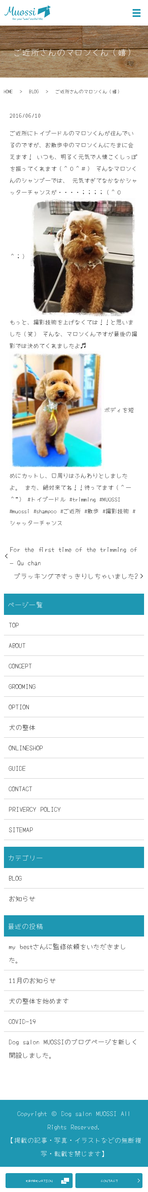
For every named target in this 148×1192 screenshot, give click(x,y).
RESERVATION (39, 1180)
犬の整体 (22, 727)
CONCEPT (20, 665)
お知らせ (22, 898)
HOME (8, 91)
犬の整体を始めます (39, 1000)
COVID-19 (22, 1021)
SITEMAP (21, 829)
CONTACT (109, 1180)
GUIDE (17, 768)
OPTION (19, 706)
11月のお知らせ (32, 980)
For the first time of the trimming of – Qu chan (73, 555)
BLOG (34, 91)
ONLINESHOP (26, 747)
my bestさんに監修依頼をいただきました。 (68, 952)
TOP (14, 624)
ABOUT (17, 645)
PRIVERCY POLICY (35, 809)
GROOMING (22, 686)
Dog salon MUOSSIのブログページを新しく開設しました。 (73, 1048)
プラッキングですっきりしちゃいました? (76, 576)
